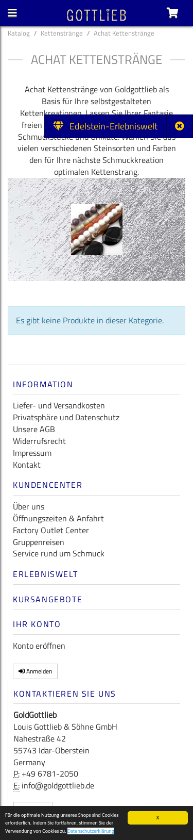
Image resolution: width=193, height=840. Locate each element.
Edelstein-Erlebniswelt (105, 126)
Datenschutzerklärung (90, 832)
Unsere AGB (34, 429)
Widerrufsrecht (39, 441)
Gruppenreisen (38, 542)
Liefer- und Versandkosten (59, 405)
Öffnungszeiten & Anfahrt (58, 518)
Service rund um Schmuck (58, 553)
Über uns (28, 506)
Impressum (32, 453)
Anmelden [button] (35, 671)
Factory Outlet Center (51, 530)
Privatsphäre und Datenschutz (66, 417)
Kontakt (27, 464)
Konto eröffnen (39, 645)
